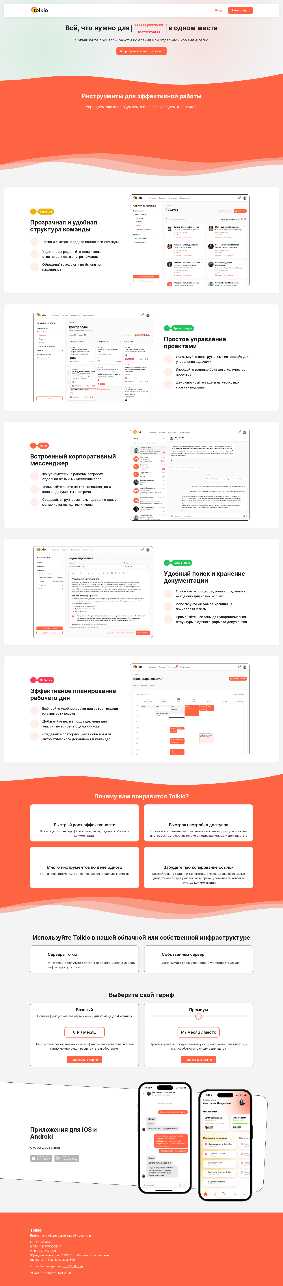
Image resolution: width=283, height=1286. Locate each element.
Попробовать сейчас (84, 1059)
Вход (218, 10)
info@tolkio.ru (73, 1266)
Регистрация (240, 10)
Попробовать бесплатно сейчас (141, 51)
